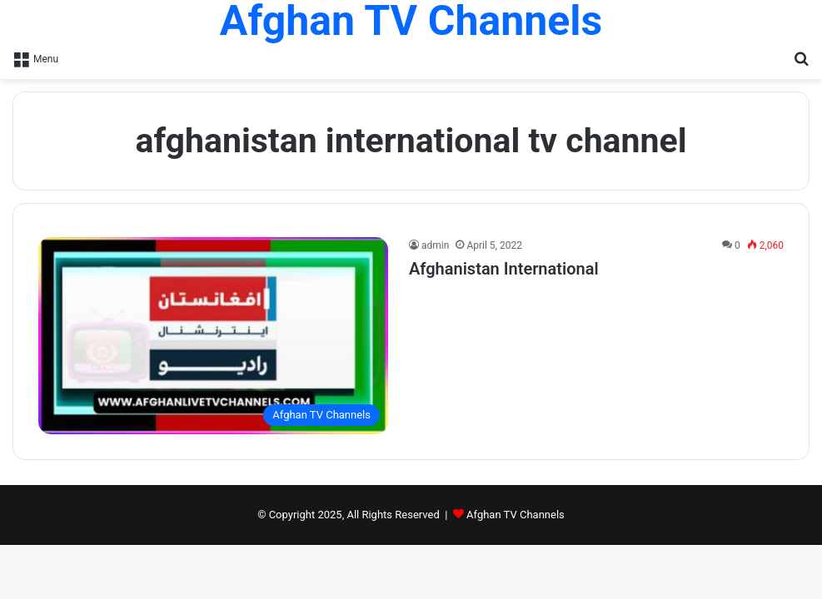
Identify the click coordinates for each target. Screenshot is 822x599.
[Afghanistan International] (213, 335)
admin (435, 245)
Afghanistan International (504, 269)
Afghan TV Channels (515, 514)
